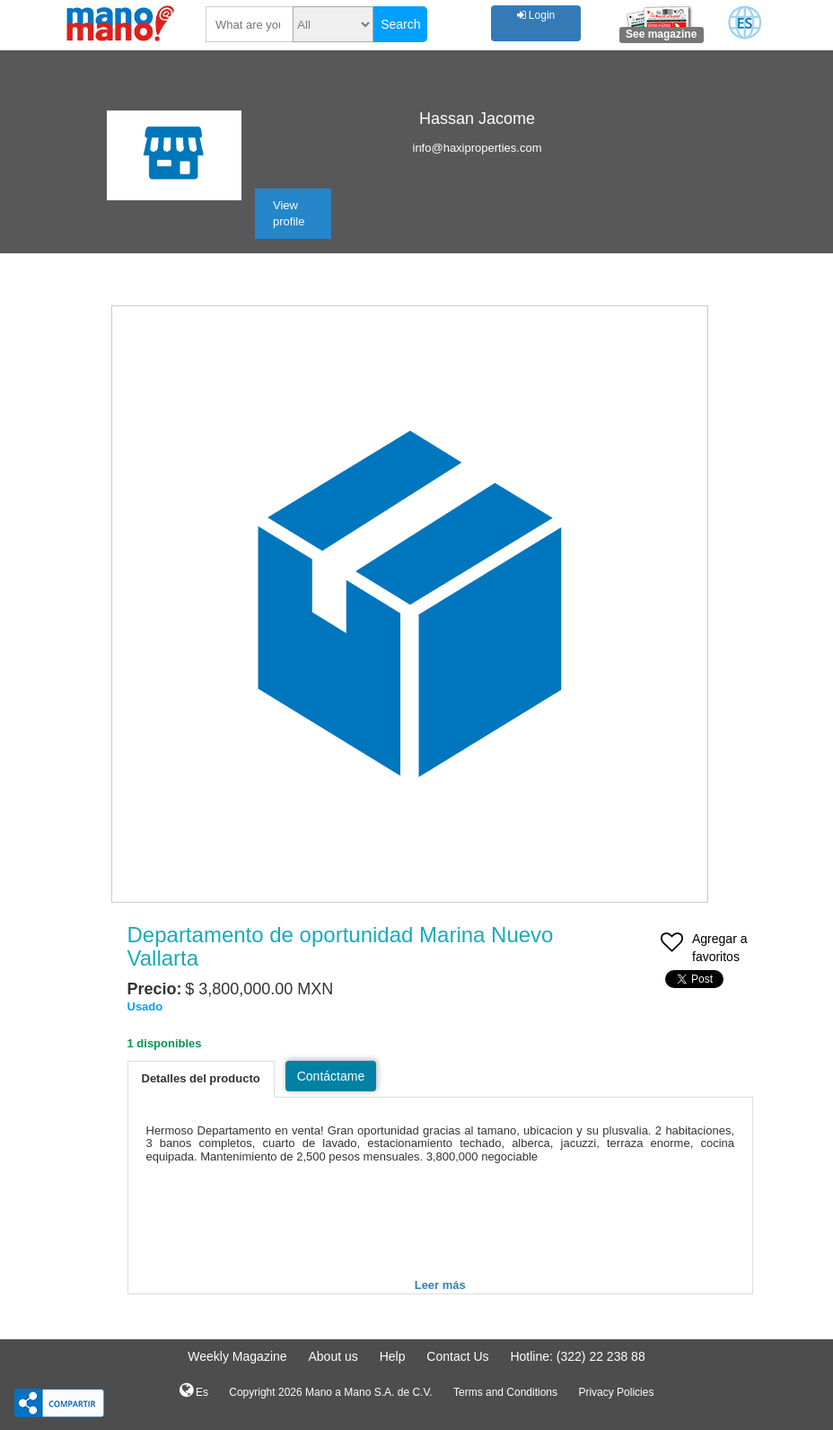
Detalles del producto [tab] (201, 1078)
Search (400, 24)
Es (194, 1390)
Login (536, 15)
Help (393, 1356)
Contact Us (457, 1356)
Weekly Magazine (237, 1356)
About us (332, 1356)
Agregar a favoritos (704, 949)
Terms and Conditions (505, 1392)
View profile (288, 213)
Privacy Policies (615, 1392)
